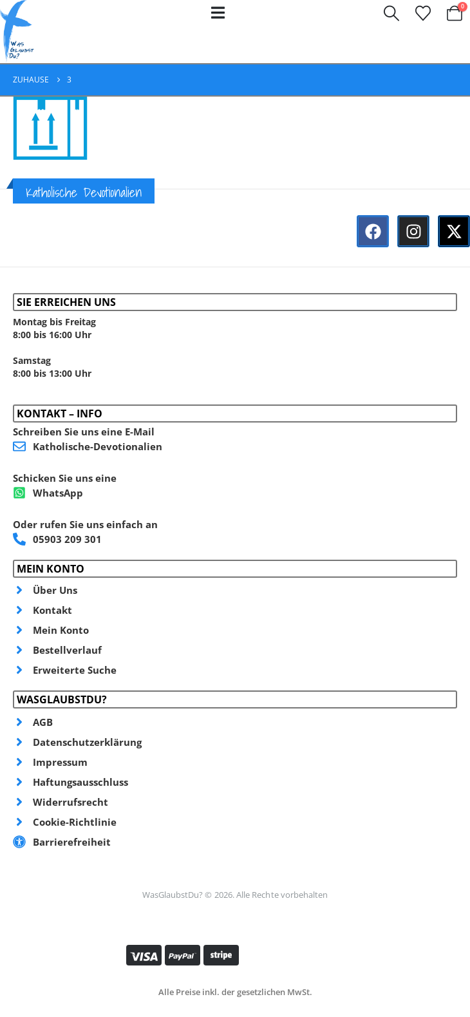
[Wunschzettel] (422, 13)
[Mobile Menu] (218, 13)
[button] (391, 13)
